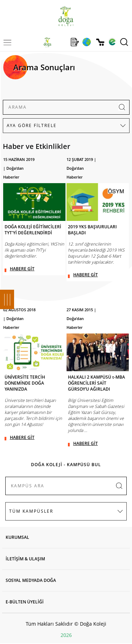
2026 (66, 635)
